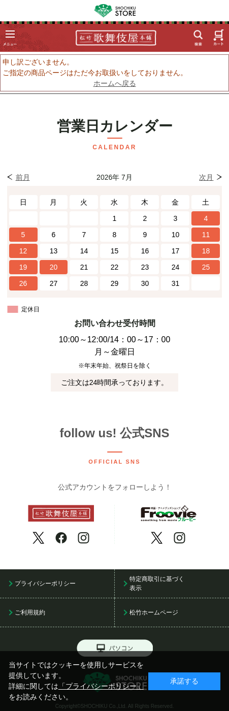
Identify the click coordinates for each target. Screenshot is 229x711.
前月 (23, 177)
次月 (206, 177)
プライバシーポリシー (45, 583)
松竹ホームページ (153, 612)
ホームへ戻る (114, 83)
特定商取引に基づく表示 (156, 583)
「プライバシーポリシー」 (101, 686)
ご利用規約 (30, 612)
